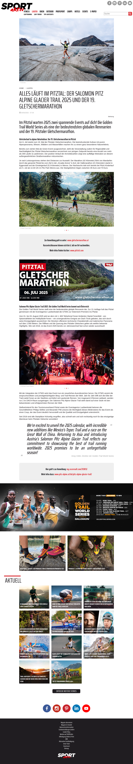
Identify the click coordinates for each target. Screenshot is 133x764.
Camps (69, 11)
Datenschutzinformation (66, 727)
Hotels (77, 11)
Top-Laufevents (48, 14)
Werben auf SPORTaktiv (66, 734)
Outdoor (49, 11)
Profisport (60, 11)
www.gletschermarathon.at (78, 240)
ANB (66, 738)
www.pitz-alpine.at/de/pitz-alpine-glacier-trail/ (73, 474)
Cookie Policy (66, 731)
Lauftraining (28, 14)
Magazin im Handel (66, 724)
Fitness (27, 11)
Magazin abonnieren (66, 722)
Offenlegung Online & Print (66, 736)
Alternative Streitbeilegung (66, 741)
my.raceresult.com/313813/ (76, 469)
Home (21, 88)
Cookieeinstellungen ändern (66, 729)
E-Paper (93, 11)
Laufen (34, 11)
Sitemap (66, 748)
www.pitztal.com (76, 250)
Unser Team (66, 743)
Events (85, 11)
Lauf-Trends (38, 14)
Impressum (66, 746)
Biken (42, 11)
